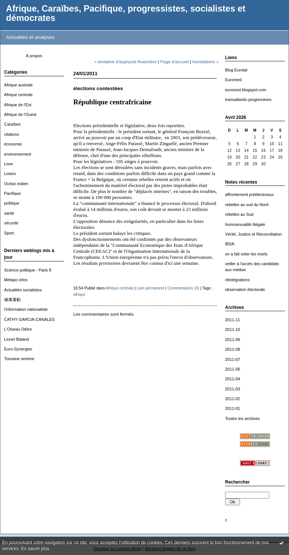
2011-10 (232, 329)
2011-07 (232, 359)
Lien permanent (151, 288)
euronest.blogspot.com (245, 90)
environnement (17, 154)
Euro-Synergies (18, 349)
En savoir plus (35, 548)
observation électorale (245, 289)
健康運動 (12, 299)
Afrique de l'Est (17, 104)
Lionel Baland (16, 339)
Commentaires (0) (183, 288)
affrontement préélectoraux (249, 194)
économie (13, 144)
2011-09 (232, 339)
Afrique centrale (18, 94)
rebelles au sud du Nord (246, 204)
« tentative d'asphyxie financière (125, 61)
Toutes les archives (242, 418)
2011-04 (232, 379)
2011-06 (232, 369)
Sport (9, 233)
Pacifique (12, 193)
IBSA (229, 244)
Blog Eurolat (236, 70)
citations (11, 134)
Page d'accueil (174, 61)
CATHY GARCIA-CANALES (29, 319)
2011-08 (232, 349)
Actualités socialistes (23, 290)
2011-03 (232, 389)
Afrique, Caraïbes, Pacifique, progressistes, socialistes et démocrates (125, 13)
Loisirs (10, 173)
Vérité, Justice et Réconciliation (253, 234)
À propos (34, 55)
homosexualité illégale (245, 224)
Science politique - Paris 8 (27, 270)
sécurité (11, 223)
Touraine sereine (19, 358)
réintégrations (237, 280)
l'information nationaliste (26, 309)
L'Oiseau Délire (18, 329)
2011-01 (232, 408)
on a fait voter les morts (246, 254)
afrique (79, 294)
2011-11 (232, 320)
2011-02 (232, 398)
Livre (8, 164)
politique (11, 203)
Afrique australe (18, 85)
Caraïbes (12, 124)
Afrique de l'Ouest (20, 114)
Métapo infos (15, 280)
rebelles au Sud (239, 214)
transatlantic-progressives (248, 99)
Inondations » (205, 61)
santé (9, 213)
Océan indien (16, 183)
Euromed (233, 79)
